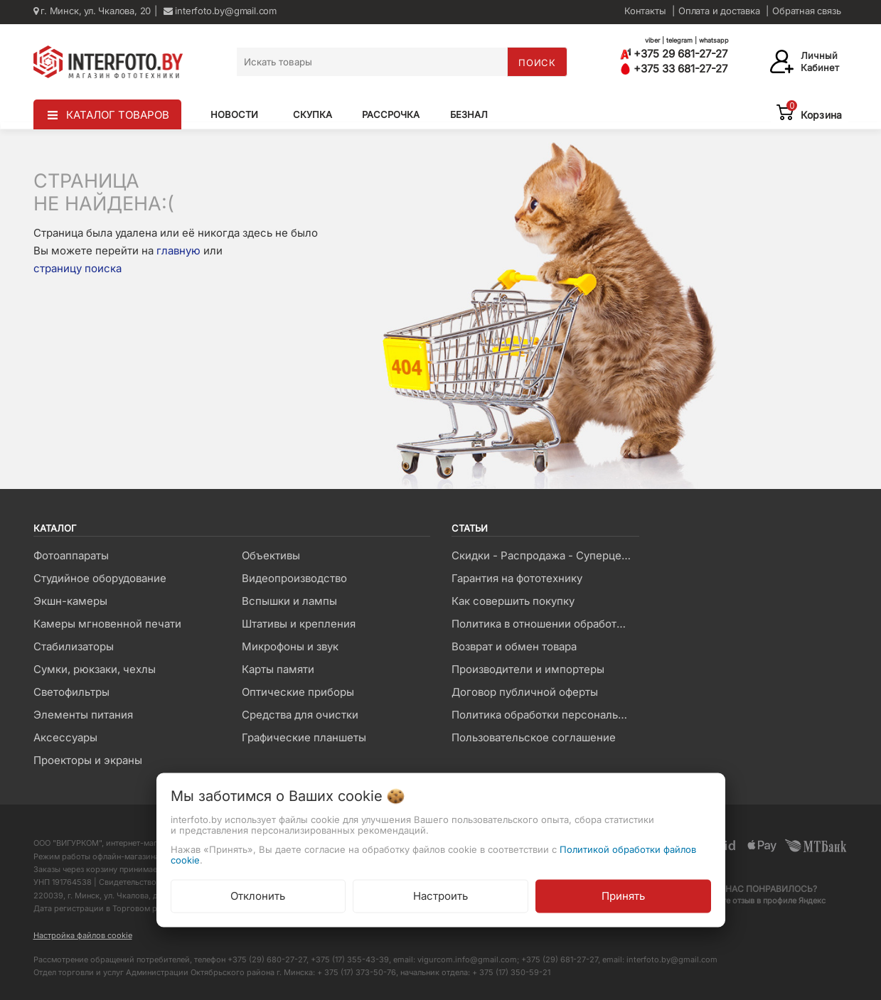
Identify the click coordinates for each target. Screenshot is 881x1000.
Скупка (312, 114)
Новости (234, 114)
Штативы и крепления (299, 623)
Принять (623, 895)
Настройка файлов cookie (82, 935)
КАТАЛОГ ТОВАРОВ (117, 115)
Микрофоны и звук (290, 646)
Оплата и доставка (719, 10)
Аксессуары (65, 737)
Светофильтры (71, 692)
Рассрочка (391, 114)
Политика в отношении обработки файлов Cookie (545, 623)
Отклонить (257, 895)
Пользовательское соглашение (534, 737)
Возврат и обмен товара (514, 646)
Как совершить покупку (513, 601)
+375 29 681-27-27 (673, 53)
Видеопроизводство (294, 578)
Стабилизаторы (73, 646)
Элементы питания (83, 714)
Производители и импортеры (528, 669)
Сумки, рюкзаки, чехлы (94, 669)
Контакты (645, 10)
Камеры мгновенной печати (107, 623)
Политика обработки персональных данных (545, 714)
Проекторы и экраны (87, 760)
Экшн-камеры (70, 601)
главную (178, 250)
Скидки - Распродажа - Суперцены (544, 555)
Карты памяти (278, 669)
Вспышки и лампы (289, 601)
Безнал (469, 114)
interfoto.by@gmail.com (220, 10)
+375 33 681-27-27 (673, 68)
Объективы (271, 555)
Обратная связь (806, 10)
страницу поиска (77, 268)
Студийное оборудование (99, 578)
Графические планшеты (304, 737)
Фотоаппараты (71, 555)
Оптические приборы (298, 692)
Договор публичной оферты (525, 692)
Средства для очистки (300, 714)
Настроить (440, 895)
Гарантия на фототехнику (517, 578)
